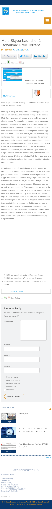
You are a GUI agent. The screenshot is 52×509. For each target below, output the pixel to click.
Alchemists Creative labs (34, 504)
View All (48, 457)
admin (28, 50)
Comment (8, 322)
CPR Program (23, 414)
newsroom (5, 496)
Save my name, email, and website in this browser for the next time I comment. (13, 383)
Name (7, 345)
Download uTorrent (17, 291)
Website (7, 366)
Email (7, 355)
